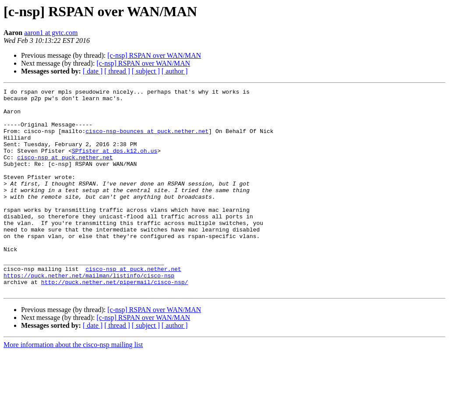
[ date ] (93, 71)
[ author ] (175, 71)
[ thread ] (117, 71)
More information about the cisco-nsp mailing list (73, 385)
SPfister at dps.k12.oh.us (114, 164)
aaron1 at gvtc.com (51, 32)
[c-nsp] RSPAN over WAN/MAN (154, 55)
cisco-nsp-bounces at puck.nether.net (147, 140)
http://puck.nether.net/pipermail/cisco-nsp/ (114, 321)
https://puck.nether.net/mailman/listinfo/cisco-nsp (89, 313)
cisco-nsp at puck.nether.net (65, 171)
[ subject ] (146, 71)
